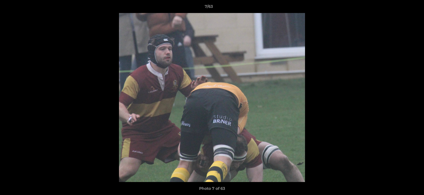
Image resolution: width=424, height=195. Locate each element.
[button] (401, 7)
